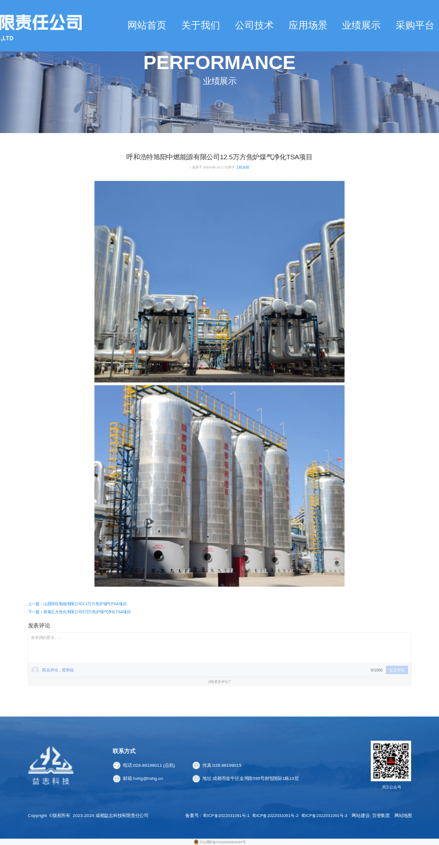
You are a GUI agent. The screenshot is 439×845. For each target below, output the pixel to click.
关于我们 (200, 25)
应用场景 (308, 25)
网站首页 (146, 25)
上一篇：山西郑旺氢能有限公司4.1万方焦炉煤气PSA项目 (77, 604)
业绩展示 (361, 25)
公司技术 (254, 25)
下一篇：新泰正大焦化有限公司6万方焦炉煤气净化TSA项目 (79, 611)
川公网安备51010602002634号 (222, 842)
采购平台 (415, 25)
